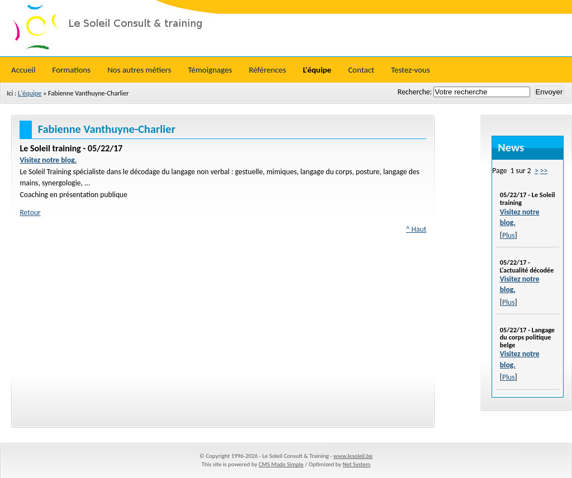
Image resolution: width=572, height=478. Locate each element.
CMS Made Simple (281, 464)
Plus (508, 235)
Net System (356, 464)
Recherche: (415, 92)
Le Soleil (286, 28)
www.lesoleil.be (353, 456)
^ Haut (416, 229)
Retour (30, 212)
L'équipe (29, 93)
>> (544, 170)
